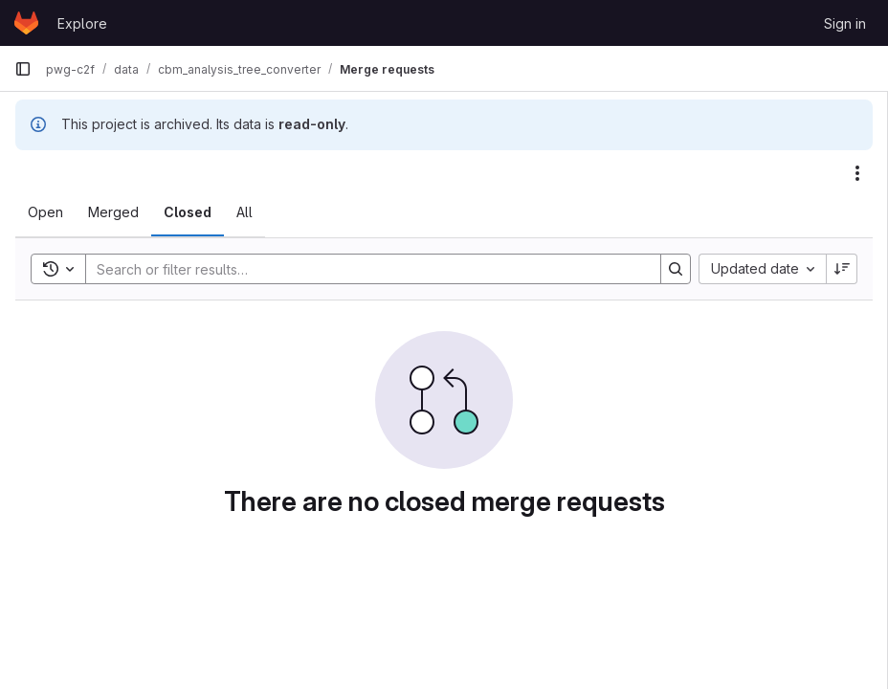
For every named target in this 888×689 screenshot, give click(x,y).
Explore (82, 23)
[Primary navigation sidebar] (23, 69)
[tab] (45, 212)
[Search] (364, 268)
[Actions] (857, 173)
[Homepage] (26, 23)
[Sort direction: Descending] (842, 269)
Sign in (845, 23)
